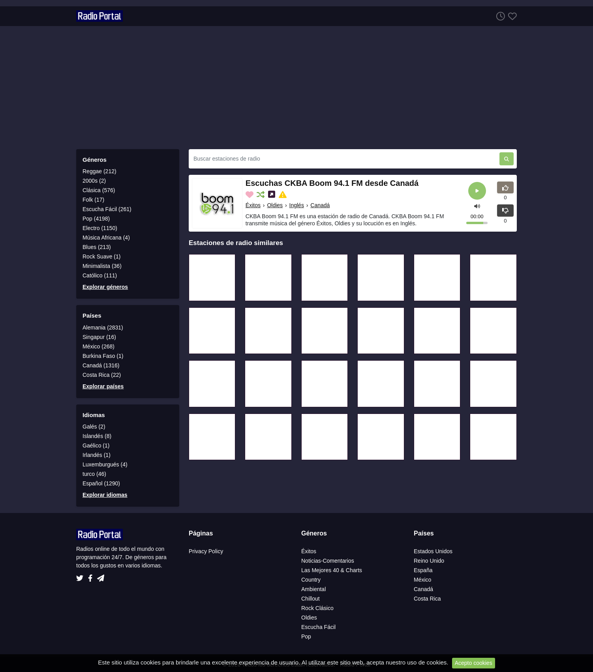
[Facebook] (92, 576)
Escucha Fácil (318, 627)
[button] (477, 205)
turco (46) (94, 474)
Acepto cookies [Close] (473, 663)
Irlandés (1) (97, 455)
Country (311, 580)
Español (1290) (101, 483)
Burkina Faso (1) (103, 356)
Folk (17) (93, 200)
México (422, 580)
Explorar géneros (105, 287)
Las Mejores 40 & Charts (331, 570)
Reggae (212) (99, 171)
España (423, 570)
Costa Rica (427, 598)
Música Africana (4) (106, 237)
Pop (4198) (96, 218)
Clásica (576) (99, 190)
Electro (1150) (100, 228)
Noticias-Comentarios (327, 561)
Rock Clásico (317, 608)
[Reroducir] (477, 191)
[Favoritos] (511, 16)
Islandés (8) (97, 436)
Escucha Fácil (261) (107, 209)
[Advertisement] (296, 87)
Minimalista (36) (102, 266)
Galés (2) (94, 426)
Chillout (310, 598)
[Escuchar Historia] (499, 16)
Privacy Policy (206, 551)
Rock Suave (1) (101, 256)
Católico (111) (100, 275)
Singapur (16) (99, 337)
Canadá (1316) (101, 365)
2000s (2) (94, 181)
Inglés (296, 205)
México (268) (98, 346)
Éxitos (253, 205)
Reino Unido (429, 561)
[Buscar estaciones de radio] (344, 158)
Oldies (275, 205)
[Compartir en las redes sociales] (272, 194)
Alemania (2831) (103, 327)
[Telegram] (100, 576)
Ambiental (313, 589)
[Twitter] (81, 576)
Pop (306, 636)
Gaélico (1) (96, 445)
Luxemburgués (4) (105, 464)
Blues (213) (97, 247)
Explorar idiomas (105, 495)
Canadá (320, 205)
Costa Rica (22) (102, 375)
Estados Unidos (433, 551)
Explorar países (103, 386)
